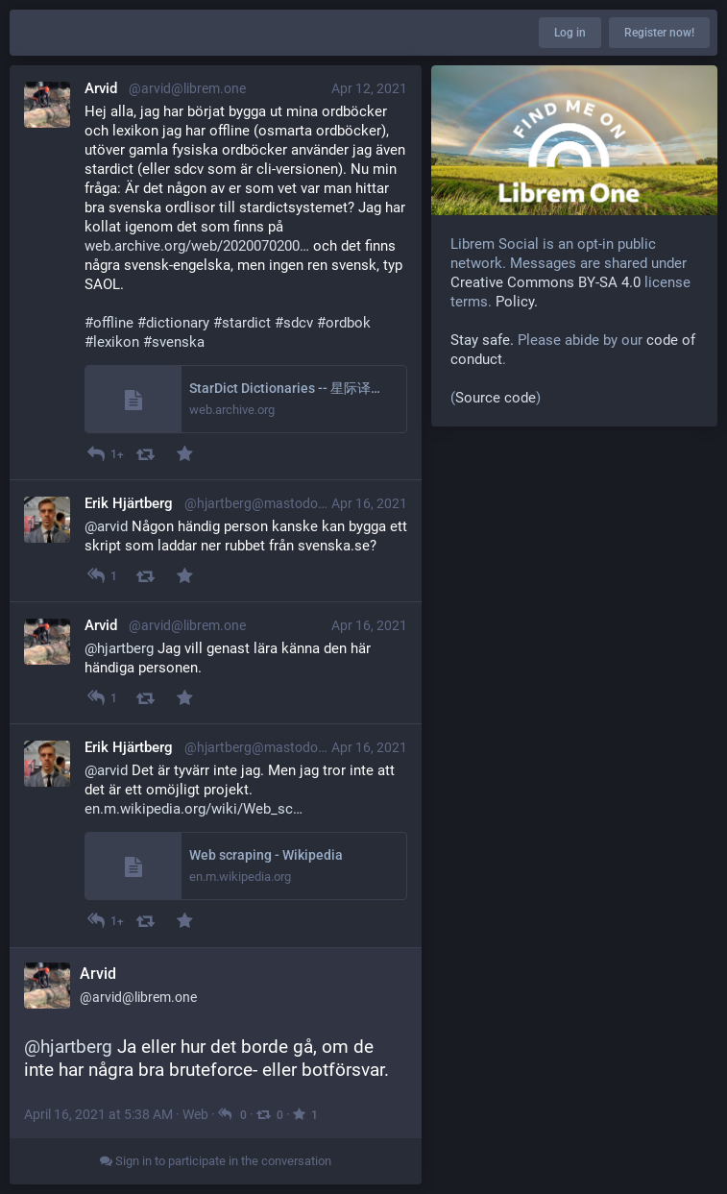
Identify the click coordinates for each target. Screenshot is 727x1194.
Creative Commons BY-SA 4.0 (545, 282)
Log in (570, 32)
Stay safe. (482, 340)
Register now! (659, 32)
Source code (495, 397)
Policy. (517, 301)
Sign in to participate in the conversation (215, 1161)
